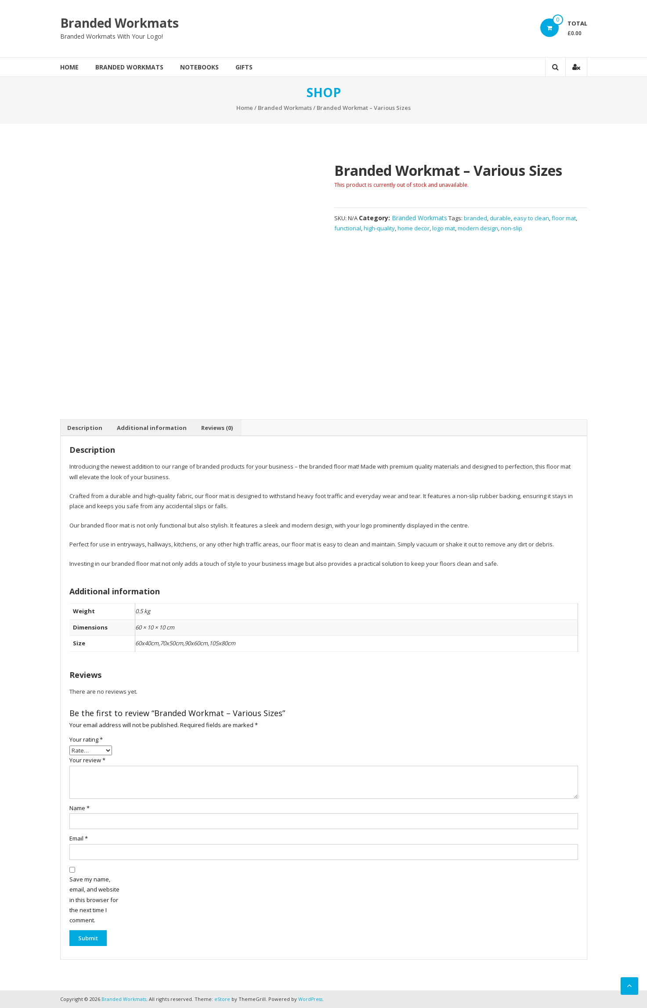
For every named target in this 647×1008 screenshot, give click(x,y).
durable (500, 218)
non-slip (511, 228)
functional (347, 228)
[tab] (84, 428)
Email (78, 838)
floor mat (564, 218)
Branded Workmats (119, 23)
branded (475, 218)
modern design (478, 228)
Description (84, 428)
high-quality (379, 228)
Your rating (86, 739)
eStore (223, 999)
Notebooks (199, 67)
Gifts (244, 67)
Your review (87, 760)
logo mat (443, 228)
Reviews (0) (217, 428)
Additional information (152, 428)
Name (79, 808)
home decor (414, 228)
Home (69, 67)
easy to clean (531, 218)
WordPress (311, 999)
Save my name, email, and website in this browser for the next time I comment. (94, 899)
